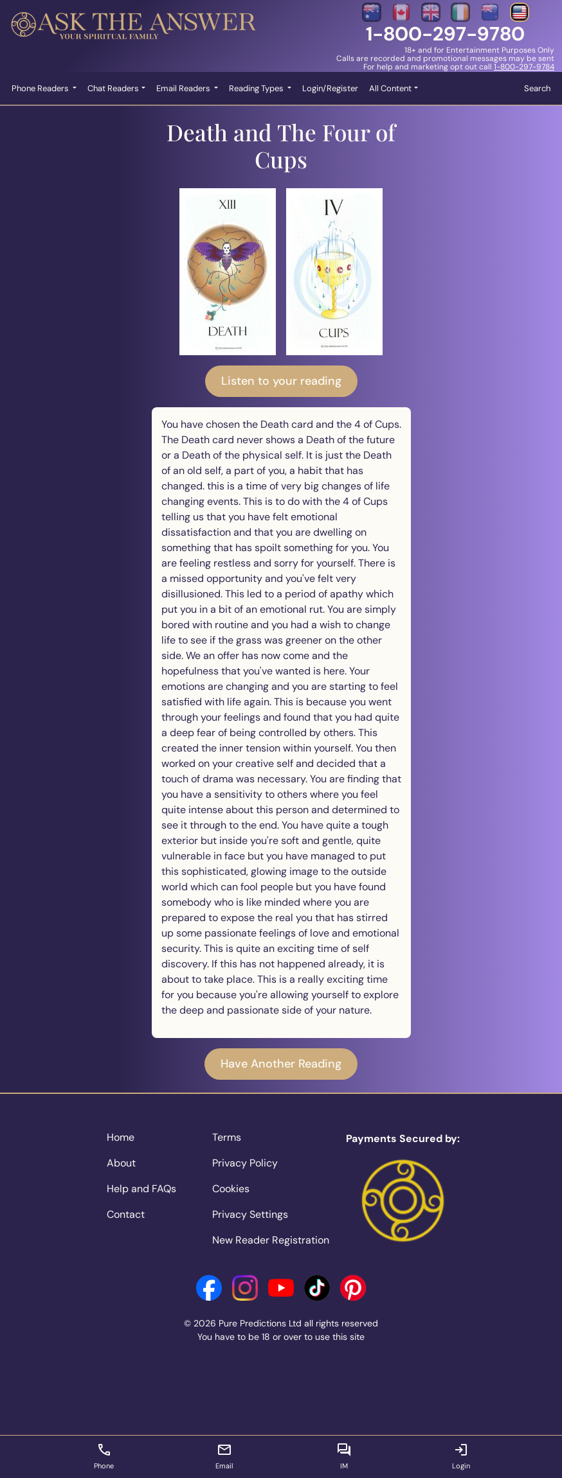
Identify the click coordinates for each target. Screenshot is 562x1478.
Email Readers (184, 88)
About (121, 1163)
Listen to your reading (281, 381)
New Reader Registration (270, 1240)
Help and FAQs (141, 1188)
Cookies (230, 1188)
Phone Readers (41, 88)
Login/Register (330, 88)
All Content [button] (390, 88)
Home (120, 1137)
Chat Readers (113, 88)
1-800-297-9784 (524, 67)
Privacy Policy (245, 1163)
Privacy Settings (250, 1214)
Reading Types (257, 88)
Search (537, 88)
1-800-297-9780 (445, 33)
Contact (126, 1214)
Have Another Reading (281, 1063)
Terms (226, 1137)
